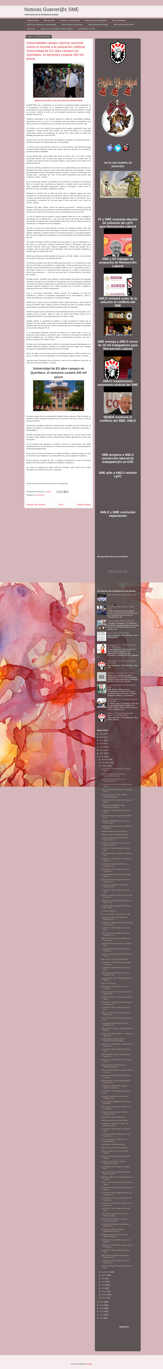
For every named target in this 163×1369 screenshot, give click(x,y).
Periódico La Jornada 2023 (70, 20)
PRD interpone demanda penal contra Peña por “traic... (115, 974)
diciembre (105, 759)
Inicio (61, 505)
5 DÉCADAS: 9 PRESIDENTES (113, 1144)
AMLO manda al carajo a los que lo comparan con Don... (114, 1220)
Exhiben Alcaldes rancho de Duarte (114, 831)
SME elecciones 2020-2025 (123, 25)
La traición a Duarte (108, 911)
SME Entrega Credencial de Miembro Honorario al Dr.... (114, 1257)
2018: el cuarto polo (108, 983)
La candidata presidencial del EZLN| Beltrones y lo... (114, 1024)
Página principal (33, 20)
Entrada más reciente (35, 505)
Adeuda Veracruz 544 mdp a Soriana (114, 835)
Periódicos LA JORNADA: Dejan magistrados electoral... (113, 806)
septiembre (106, 1272)
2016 (102, 757)
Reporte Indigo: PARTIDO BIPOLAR (120, 621)
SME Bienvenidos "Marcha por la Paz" (121, 595)
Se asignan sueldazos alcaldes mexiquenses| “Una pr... (112, 1230)
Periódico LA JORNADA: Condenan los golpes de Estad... (115, 844)
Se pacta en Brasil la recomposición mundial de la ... (114, 1097)
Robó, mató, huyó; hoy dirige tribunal (114, 959)
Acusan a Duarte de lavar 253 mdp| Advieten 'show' (114, 1113)
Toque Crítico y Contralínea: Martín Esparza (56, 29)
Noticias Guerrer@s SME (51, 9)
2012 (102, 1311)
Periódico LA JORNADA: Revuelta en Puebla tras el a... (114, 886)
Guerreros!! (31, 29)
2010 (102, 1318)
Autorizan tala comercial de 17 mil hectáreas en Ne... (113, 780)
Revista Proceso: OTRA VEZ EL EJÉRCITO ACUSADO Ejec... (113, 1040)
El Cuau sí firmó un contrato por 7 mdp (115, 914)
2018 (102, 750)
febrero (104, 1295)
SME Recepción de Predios (98, 25)
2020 (102, 744)
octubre (105, 766)
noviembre (106, 763)
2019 (102, 747)
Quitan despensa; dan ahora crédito (114, 1120)
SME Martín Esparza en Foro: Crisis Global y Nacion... (114, 1215)
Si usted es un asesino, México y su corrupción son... (114, 865)
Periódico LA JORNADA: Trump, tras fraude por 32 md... (114, 1125)
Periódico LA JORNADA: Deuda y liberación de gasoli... (113, 1162)
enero (104, 1298)
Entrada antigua (84, 505)
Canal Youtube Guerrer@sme (72, 25)
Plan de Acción (49, 20)
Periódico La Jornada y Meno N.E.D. (120, 673)
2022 (102, 737)
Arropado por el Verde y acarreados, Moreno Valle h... (114, 839)
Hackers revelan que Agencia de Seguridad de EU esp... (113, 775)
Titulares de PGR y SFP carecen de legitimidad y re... (114, 918)
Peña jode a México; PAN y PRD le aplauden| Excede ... (114, 796)
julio (103, 1278)
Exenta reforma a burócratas (117, 633)
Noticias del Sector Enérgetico (96, 20)
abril (103, 1288)
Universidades (39, 495)
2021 (102, 740)
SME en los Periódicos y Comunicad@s (41, 25)
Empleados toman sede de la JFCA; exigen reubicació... (114, 1236)
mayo (104, 1285)
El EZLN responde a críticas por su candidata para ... (114, 1140)
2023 (102, 734)
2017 (102, 753)
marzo (104, 1291)
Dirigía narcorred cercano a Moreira (114, 1148)
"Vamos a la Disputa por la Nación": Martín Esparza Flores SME (120, 714)
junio (104, 1282)
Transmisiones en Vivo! (86, 29)
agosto (104, 1275)
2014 (102, 1305)
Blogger (89, 1364)
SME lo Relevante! (119, 20)
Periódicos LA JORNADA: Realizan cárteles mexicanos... (114, 1087)
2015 (102, 1302)
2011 (102, 1315)
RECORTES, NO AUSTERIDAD (113, 1117)
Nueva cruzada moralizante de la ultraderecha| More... (113, 1066)
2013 (102, 1308)
